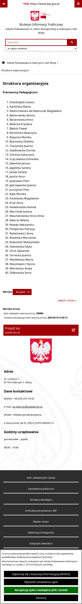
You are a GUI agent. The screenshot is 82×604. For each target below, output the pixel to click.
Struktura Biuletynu (41, 499)
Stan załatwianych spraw (41, 477)
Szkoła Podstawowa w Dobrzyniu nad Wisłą (31, 62)
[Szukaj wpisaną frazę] (72, 42)
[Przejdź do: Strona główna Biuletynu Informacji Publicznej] (3, 62)
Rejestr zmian (41, 521)
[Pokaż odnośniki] (4, 4)
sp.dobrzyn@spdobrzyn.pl (27, 406)
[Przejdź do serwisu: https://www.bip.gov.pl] (41, 4)
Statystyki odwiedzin (41, 543)
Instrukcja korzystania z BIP (41, 510)
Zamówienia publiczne (41, 488)
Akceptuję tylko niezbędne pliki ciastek (41, 590)
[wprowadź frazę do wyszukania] (36, 42)
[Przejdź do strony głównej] (41, 23)
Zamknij (41, 598)
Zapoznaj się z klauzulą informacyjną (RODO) (41, 574)
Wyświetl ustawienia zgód (41, 582)
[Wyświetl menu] (78, 4)
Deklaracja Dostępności (41, 532)
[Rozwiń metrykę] (22, 292)
